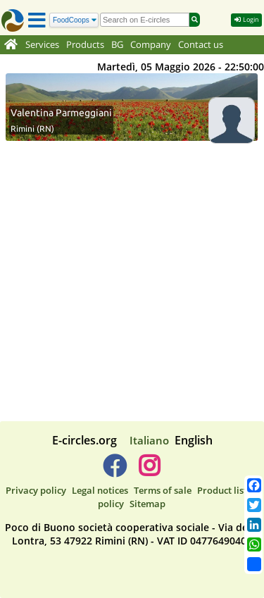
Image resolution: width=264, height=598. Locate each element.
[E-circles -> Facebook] (114, 471)
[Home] (11, 45)
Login (246, 19)
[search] (144, 20)
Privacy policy (36, 490)
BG (117, 45)
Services (42, 45)
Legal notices (100, 490)
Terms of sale (162, 490)
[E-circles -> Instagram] (149, 471)
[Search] (74, 20)
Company (150, 45)
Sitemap (147, 503)
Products (85, 45)
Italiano (149, 440)
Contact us (200, 45)
